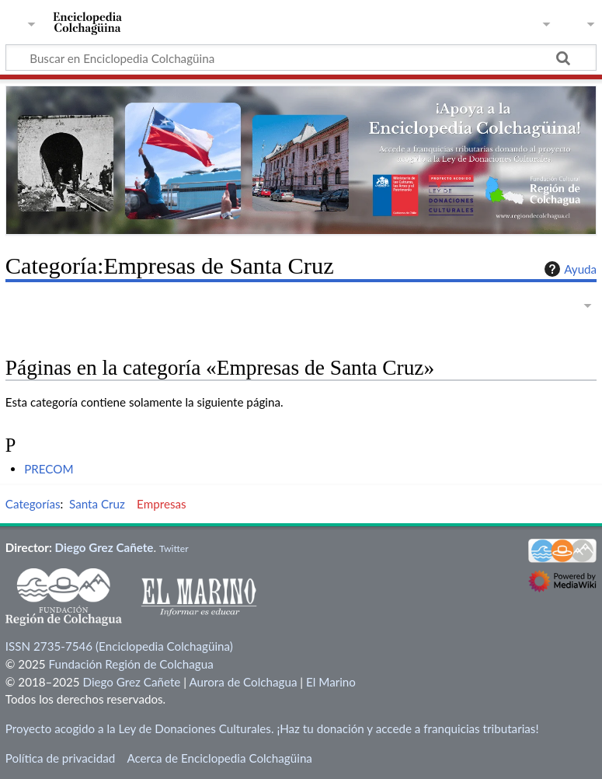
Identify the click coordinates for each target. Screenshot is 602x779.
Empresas (161, 504)
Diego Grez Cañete (104, 547)
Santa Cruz (97, 504)
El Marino (331, 682)
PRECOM (48, 469)
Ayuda (569, 269)
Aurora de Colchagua (243, 682)
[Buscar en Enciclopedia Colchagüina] (301, 57)
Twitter (174, 548)
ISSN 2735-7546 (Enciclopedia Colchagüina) (119, 646)
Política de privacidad (60, 758)
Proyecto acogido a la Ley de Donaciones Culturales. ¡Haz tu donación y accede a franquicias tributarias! (272, 728)
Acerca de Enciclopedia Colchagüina (219, 758)
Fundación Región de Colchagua (130, 664)
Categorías (33, 504)
